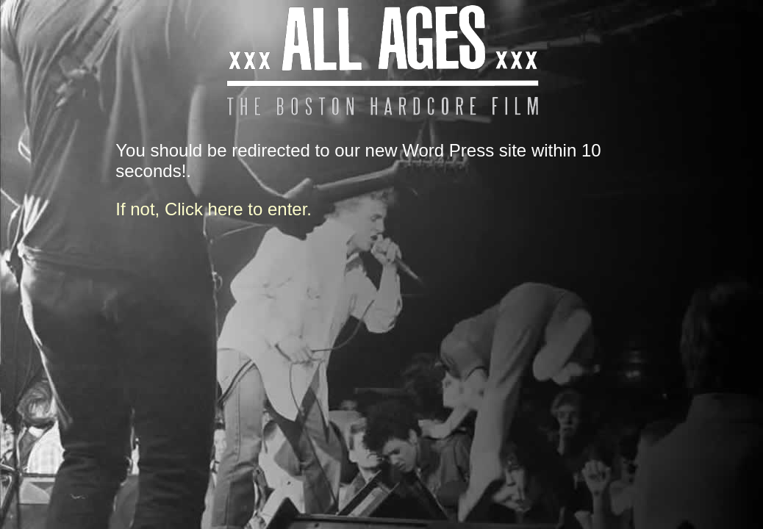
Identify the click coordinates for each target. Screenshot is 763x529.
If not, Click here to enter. (213, 209)
